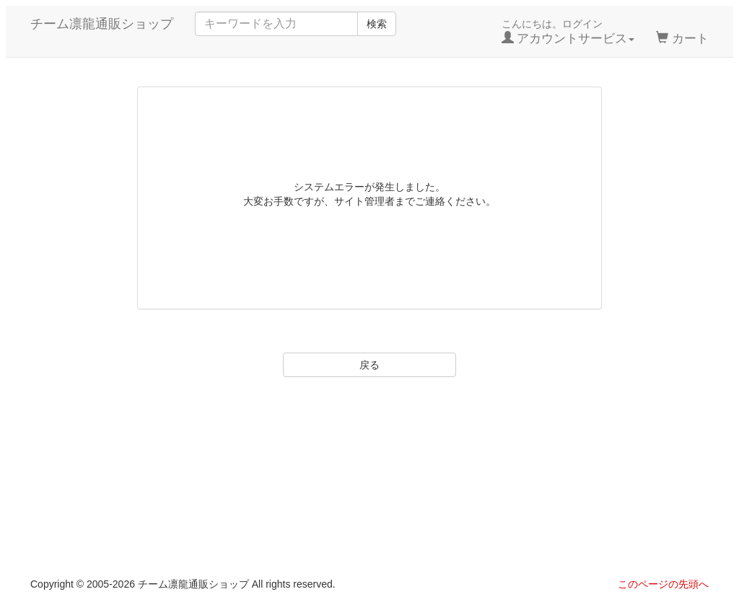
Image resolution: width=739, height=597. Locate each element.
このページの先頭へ (663, 584)
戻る (369, 365)
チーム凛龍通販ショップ (101, 24)
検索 (377, 24)
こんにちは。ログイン (568, 31)
